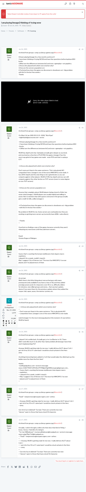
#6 (83, 332)
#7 (83, 389)
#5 (83, 299)
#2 (83, 128)
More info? (58, 53)
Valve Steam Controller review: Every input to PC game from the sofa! (32, 14)
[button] (3, 4)
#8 (83, 420)
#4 (83, 270)
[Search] (83, 4)
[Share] (79, 49)
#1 (83, 49)
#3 (83, 246)
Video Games (26, 25)
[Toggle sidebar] (78, 3)
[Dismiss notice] (82, 12)
